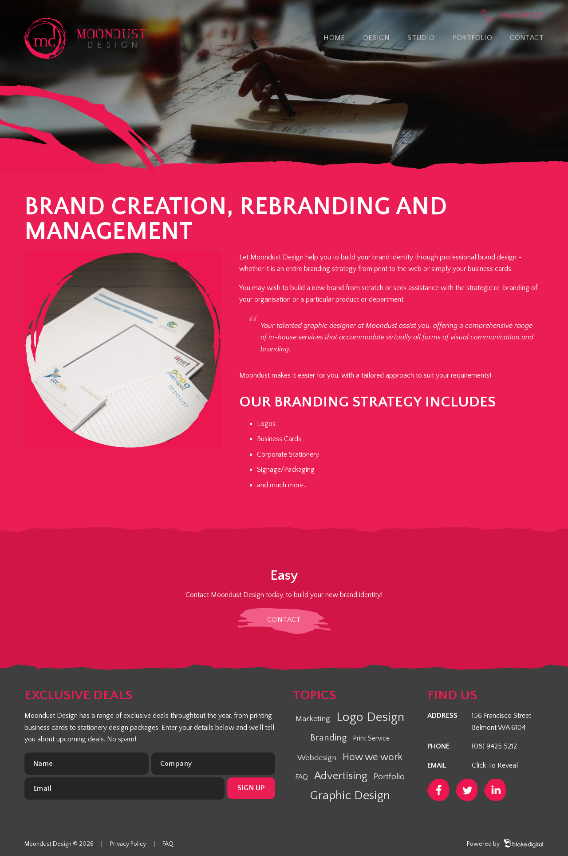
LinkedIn (495, 790)
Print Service (371, 738)
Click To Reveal (495, 765)
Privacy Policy (128, 844)
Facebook (438, 790)
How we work (372, 757)
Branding (328, 738)
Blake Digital (524, 843)
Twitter (467, 790)
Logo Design (370, 717)
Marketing (313, 718)
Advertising (340, 776)
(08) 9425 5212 (521, 16)
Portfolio (389, 776)
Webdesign (316, 757)
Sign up (250, 788)
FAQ (301, 777)
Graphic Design (350, 795)
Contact (284, 620)
